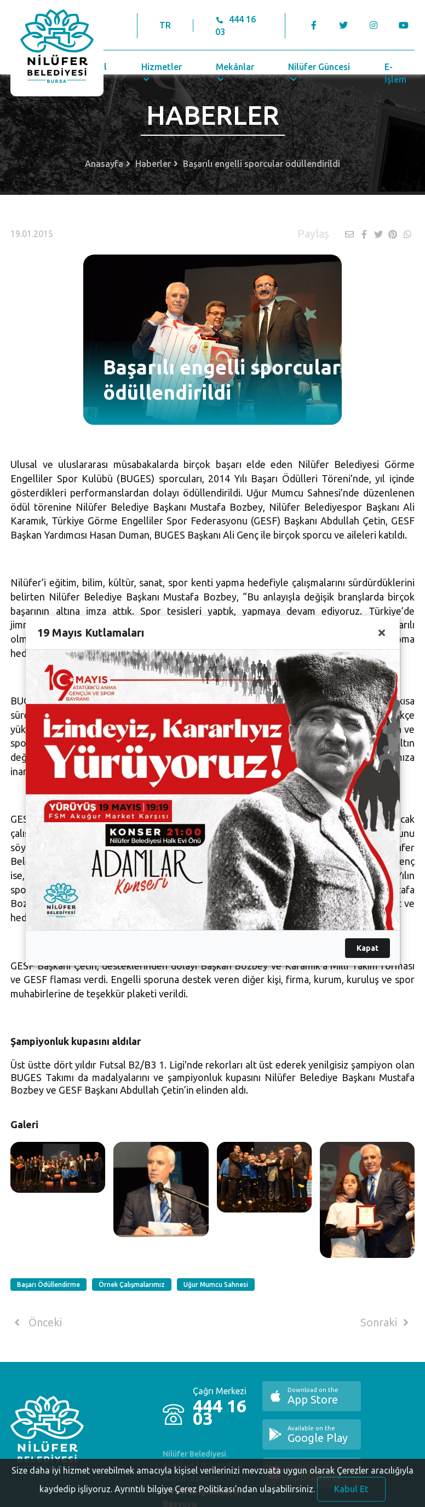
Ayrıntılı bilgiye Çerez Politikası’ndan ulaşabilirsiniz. (214, 1494)
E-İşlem (395, 73)
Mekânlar (235, 73)
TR (165, 25)
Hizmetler (161, 73)
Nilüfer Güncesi (319, 73)
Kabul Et (351, 1494)
